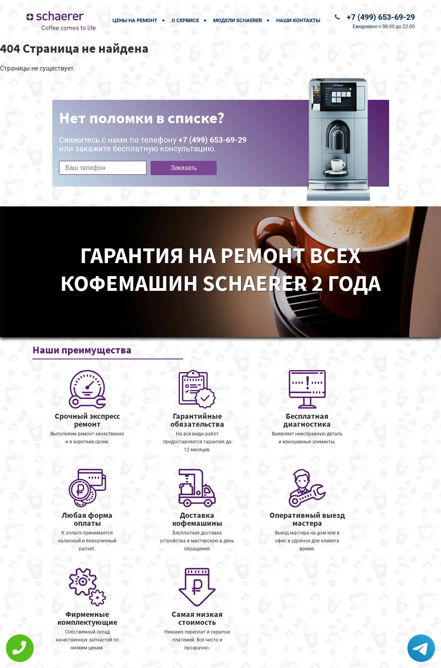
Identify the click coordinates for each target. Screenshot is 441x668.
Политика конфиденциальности (165, 656)
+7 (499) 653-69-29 (381, 17)
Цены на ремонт (135, 20)
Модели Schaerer (237, 20)
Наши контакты (298, 20)
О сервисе (185, 20)
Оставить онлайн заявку (244, 638)
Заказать (184, 167)
